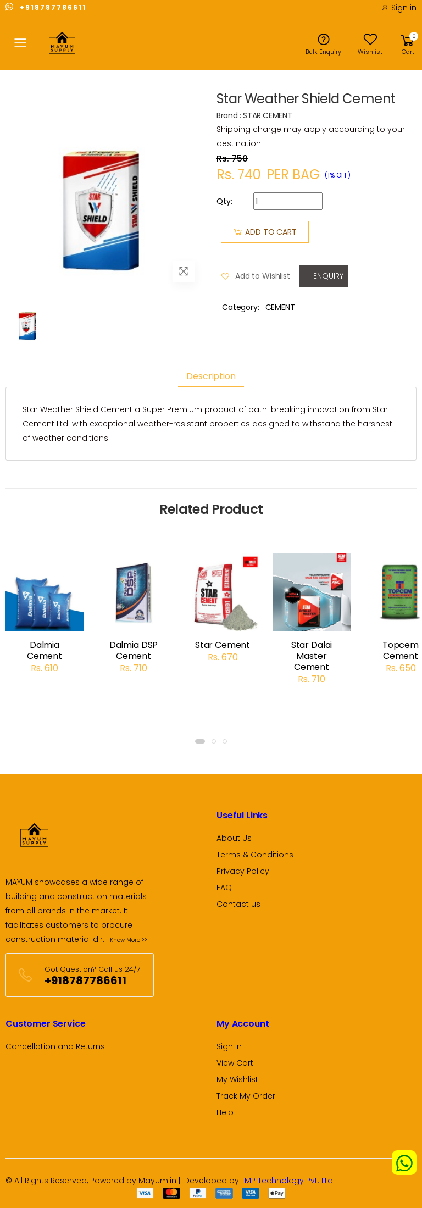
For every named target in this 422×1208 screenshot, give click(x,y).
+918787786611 (45, 7)
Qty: (224, 201)
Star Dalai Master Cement (311, 656)
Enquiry (326, 275)
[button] (408, 42)
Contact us (238, 904)
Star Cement (222, 645)
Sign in (399, 7)
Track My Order (245, 1095)
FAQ (224, 887)
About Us (234, 838)
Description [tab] (210, 376)
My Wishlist (237, 1079)
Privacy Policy (242, 871)
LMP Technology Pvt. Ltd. (288, 1180)
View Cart (234, 1062)
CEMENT (280, 307)
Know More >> (128, 940)
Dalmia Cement (44, 650)
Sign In (229, 1046)
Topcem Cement (400, 650)
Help (225, 1112)
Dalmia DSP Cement (133, 650)
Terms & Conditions (254, 854)
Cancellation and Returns (55, 1046)
